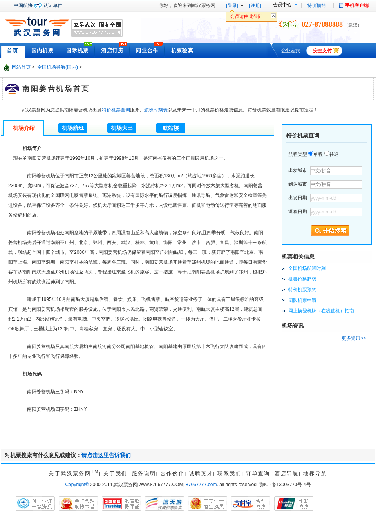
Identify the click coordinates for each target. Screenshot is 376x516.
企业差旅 (290, 50)
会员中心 (282, 4)
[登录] (232, 5)
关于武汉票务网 (74, 473)
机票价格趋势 (302, 279)
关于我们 (115, 473)
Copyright (77, 484)
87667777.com (201, 484)
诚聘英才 (201, 473)
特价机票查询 (116, 110)
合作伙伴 (173, 473)
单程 (318, 154)
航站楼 (171, 128)
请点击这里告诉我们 (106, 455)
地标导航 (315, 473)
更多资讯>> (354, 338)
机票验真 (182, 50)
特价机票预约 (302, 289)
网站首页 (21, 67)
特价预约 (316, 5)
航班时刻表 (156, 110)
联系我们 (229, 473)
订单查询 (258, 473)
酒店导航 (287, 473)
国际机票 (77, 50)
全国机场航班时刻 (307, 268)
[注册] (255, 5)
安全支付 (322, 50)
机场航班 (73, 128)
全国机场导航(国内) (57, 67)
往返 (334, 154)
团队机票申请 (302, 300)
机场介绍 (24, 128)
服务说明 (144, 473)
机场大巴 (122, 128)
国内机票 (42, 50)
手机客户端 (357, 5)
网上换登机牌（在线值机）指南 (321, 311)
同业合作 (147, 50)
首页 (13, 50)
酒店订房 (112, 50)
